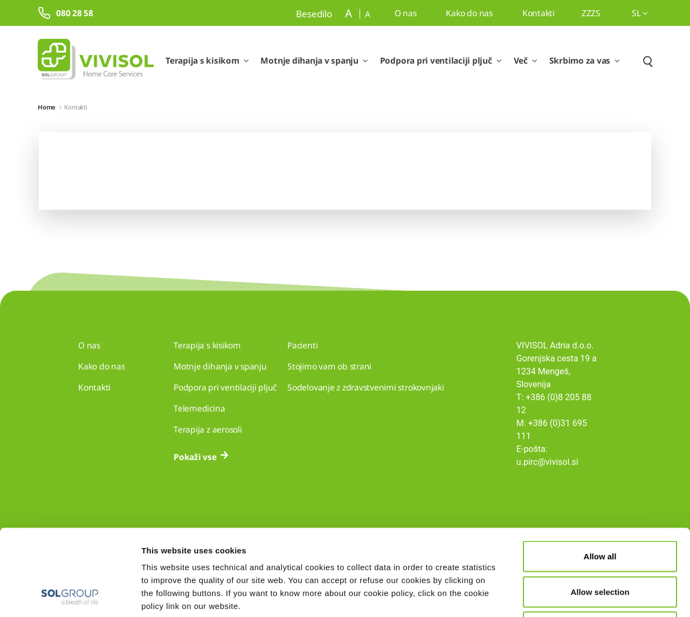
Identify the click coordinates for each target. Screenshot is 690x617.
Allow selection (599, 511)
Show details (559, 595)
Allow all (600, 475)
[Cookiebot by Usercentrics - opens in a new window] (70, 596)
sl (640, 13)
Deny (600, 546)
